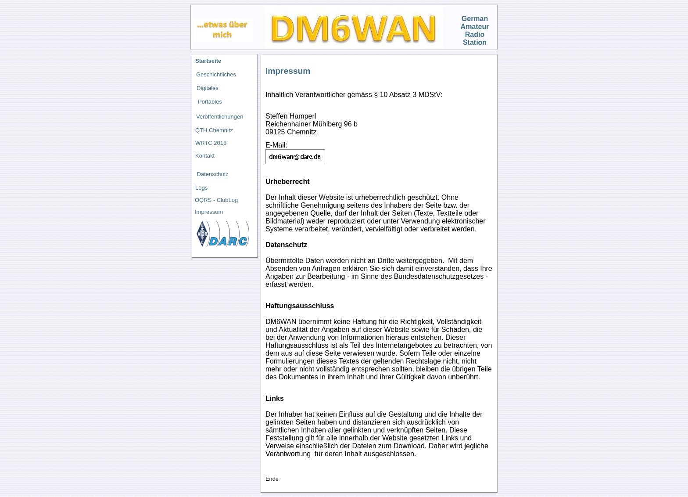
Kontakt (205, 155)
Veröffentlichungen (219, 116)
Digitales (208, 88)
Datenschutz (212, 174)
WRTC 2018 (210, 143)
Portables (210, 101)
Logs (201, 187)
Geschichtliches (216, 74)
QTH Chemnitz (214, 130)
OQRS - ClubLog (216, 200)
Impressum (209, 212)
